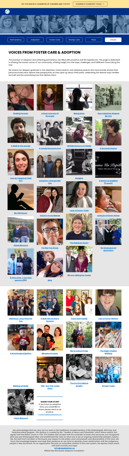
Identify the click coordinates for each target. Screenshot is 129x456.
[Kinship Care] (74, 40)
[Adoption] (35, 40)
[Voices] (113, 40)
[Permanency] (16, 40)
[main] (65, 52)
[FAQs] (94, 40)
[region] (64, 4)
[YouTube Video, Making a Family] (21, 370)
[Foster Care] (55, 40)
